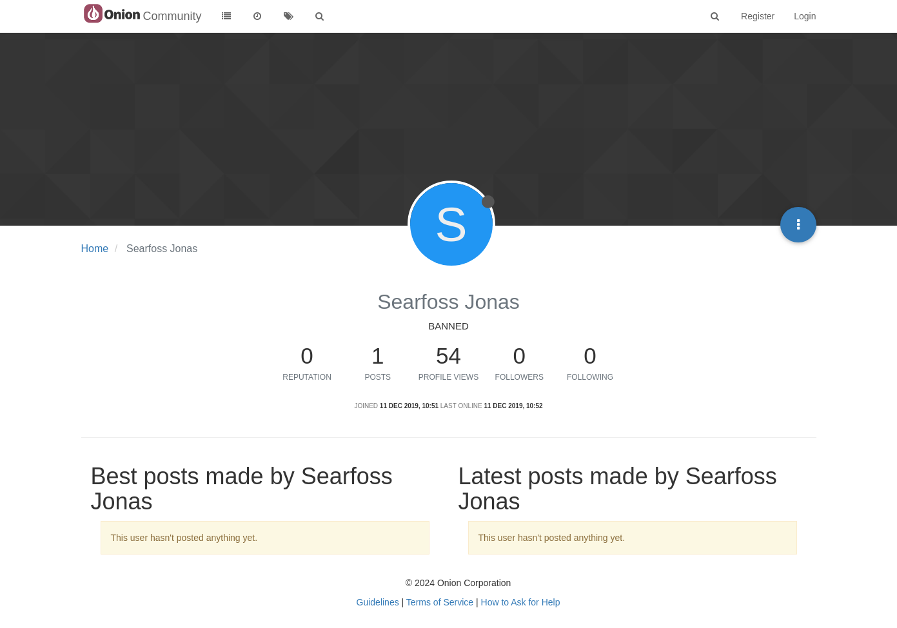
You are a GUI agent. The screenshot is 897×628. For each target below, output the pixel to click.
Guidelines (378, 602)
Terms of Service (439, 602)
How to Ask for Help (520, 602)
